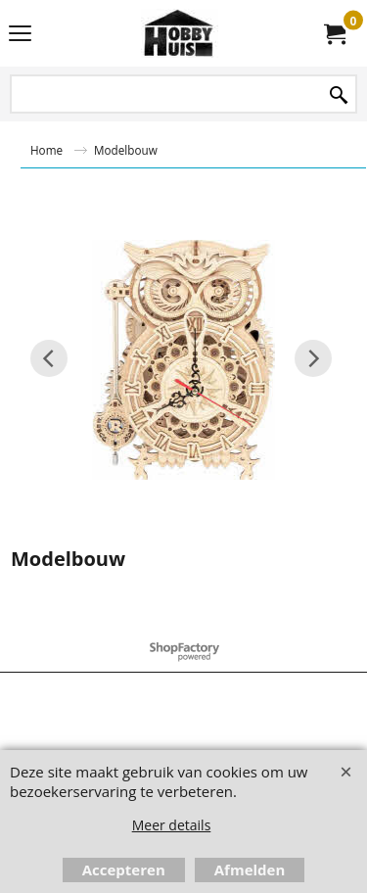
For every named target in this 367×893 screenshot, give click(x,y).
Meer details (171, 825)
